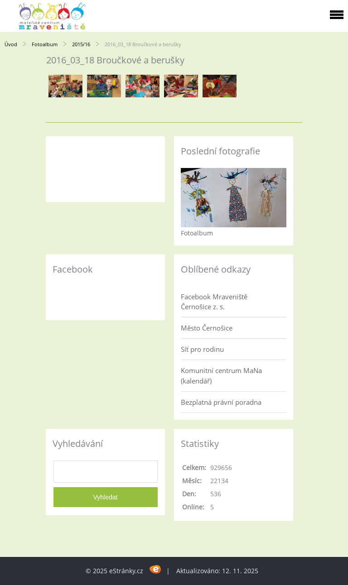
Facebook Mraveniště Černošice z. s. (214, 301)
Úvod (11, 44)
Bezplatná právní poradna (221, 402)
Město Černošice (206, 327)
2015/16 (81, 44)
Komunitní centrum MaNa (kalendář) (221, 375)
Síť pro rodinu (202, 349)
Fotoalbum (45, 44)
